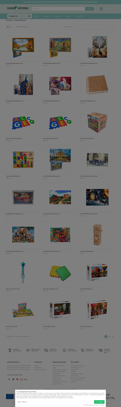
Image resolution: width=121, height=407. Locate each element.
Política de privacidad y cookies (94, 405)
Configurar (22, 402)
